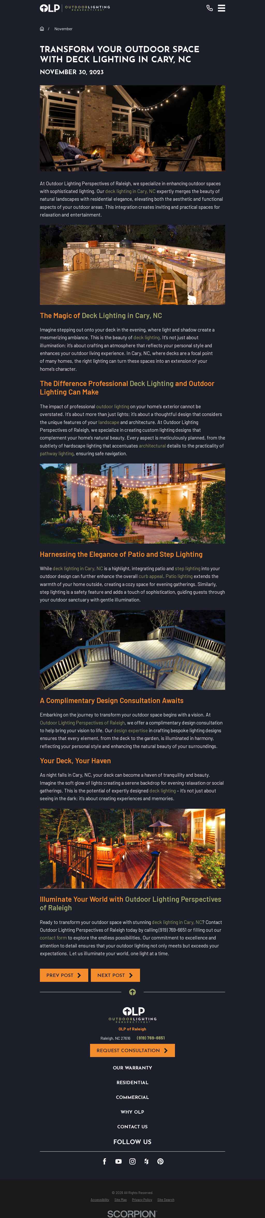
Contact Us (132, 1127)
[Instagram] (132, 1161)
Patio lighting (179, 576)
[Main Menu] (221, 8)
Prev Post (64, 975)
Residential (132, 1083)
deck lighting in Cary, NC (130, 191)
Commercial (132, 1097)
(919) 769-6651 (151, 1038)
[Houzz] (146, 1161)
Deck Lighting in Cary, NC (122, 315)
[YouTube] (118, 1161)
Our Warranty (132, 1068)
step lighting (187, 568)
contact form (53, 938)
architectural (152, 446)
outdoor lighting (112, 406)
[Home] (75, 8)
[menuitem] (100, 1199)
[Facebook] (104, 1161)
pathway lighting (56, 453)
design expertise (131, 730)
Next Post (115, 975)
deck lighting (147, 337)
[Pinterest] (160, 1161)
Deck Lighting (152, 383)
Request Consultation (132, 1050)
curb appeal (151, 576)
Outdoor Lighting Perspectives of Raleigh (82, 723)
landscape (108, 422)
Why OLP (132, 1112)
